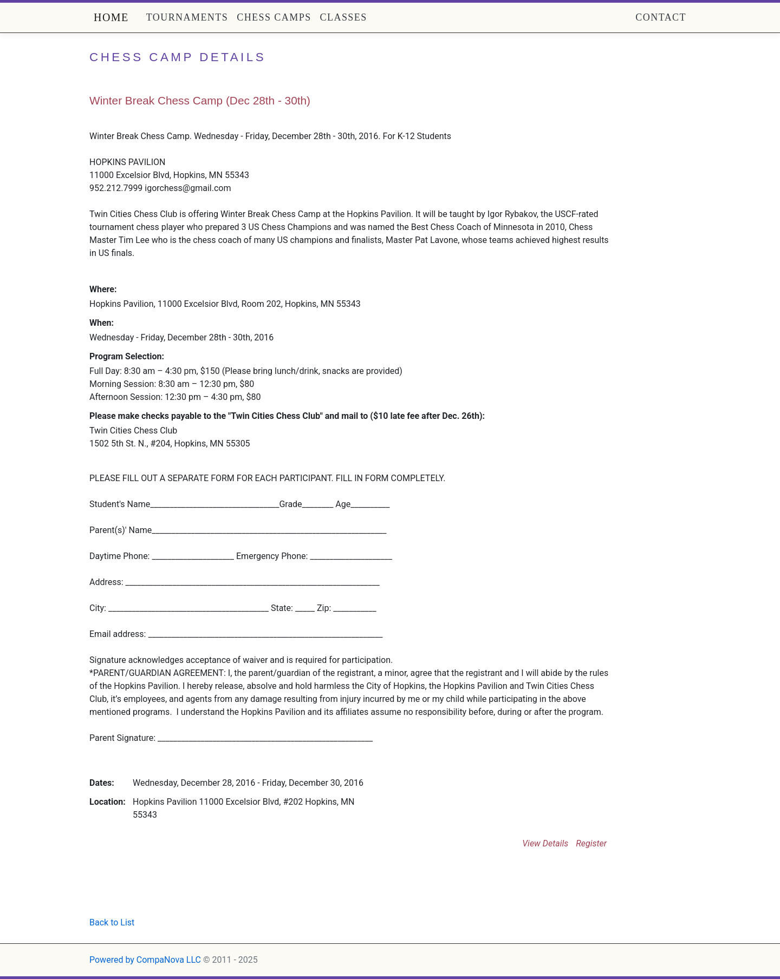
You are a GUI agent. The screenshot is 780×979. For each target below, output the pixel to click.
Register (591, 843)
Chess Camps (274, 17)
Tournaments (187, 17)
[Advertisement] (216, 887)
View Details (545, 843)
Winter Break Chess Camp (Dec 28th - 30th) (199, 100)
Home (111, 17)
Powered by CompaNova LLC (145, 960)
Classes (343, 17)
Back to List (111, 922)
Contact (660, 17)
